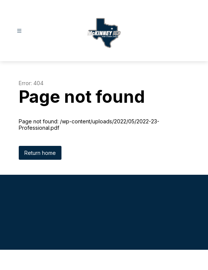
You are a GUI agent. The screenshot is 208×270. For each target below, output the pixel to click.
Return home (40, 153)
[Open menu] (19, 31)
